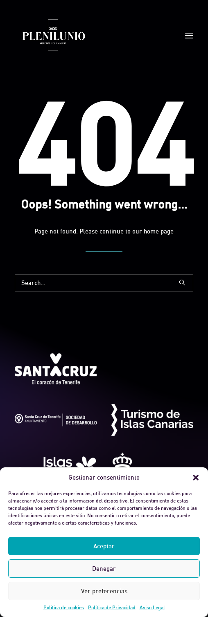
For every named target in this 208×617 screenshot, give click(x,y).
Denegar (104, 568)
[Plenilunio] (53, 35)
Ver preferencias (104, 591)
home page (159, 231)
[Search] (104, 283)
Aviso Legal (152, 607)
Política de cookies (63, 607)
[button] (196, 477)
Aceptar (104, 546)
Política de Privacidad (112, 607)
